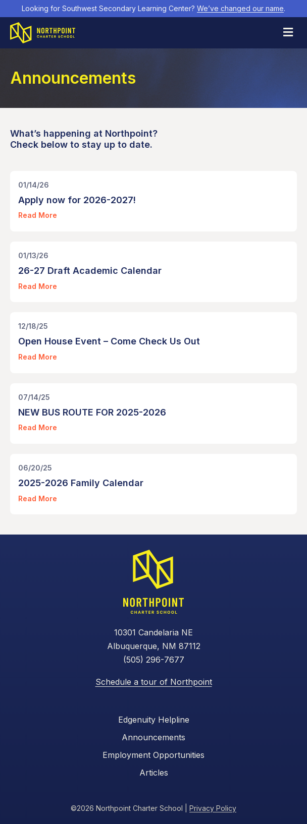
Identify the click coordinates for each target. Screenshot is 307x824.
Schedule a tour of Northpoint (153, 682)
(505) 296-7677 (153, 660)
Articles (153, 773)
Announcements (153, 737)
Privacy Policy (212, 808)
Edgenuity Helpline (153, 720)
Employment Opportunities (153, 755)
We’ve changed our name (240, 8)
